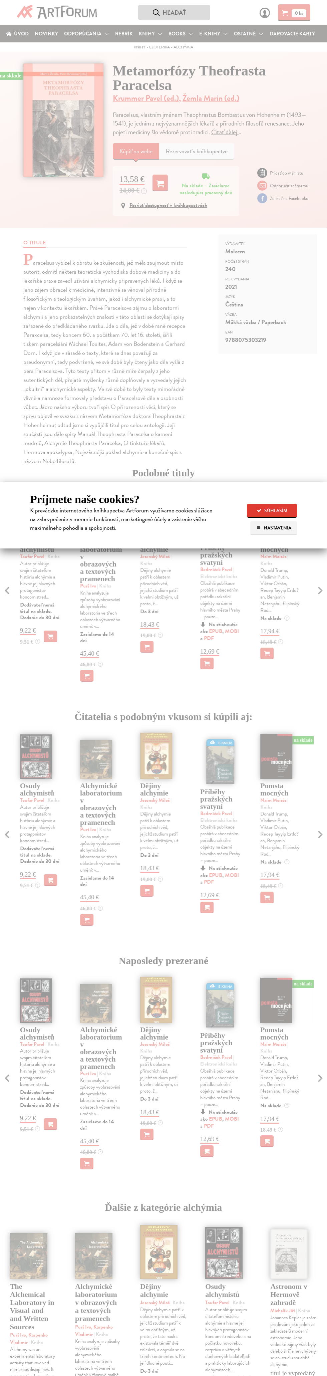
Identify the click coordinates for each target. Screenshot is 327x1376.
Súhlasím (272, 510)
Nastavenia (273, 527)
